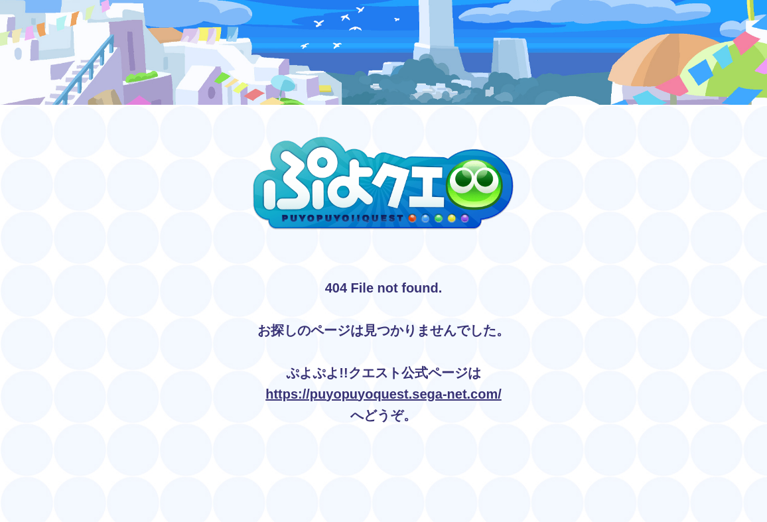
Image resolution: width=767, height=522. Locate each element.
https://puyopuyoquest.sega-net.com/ (383, 394)
